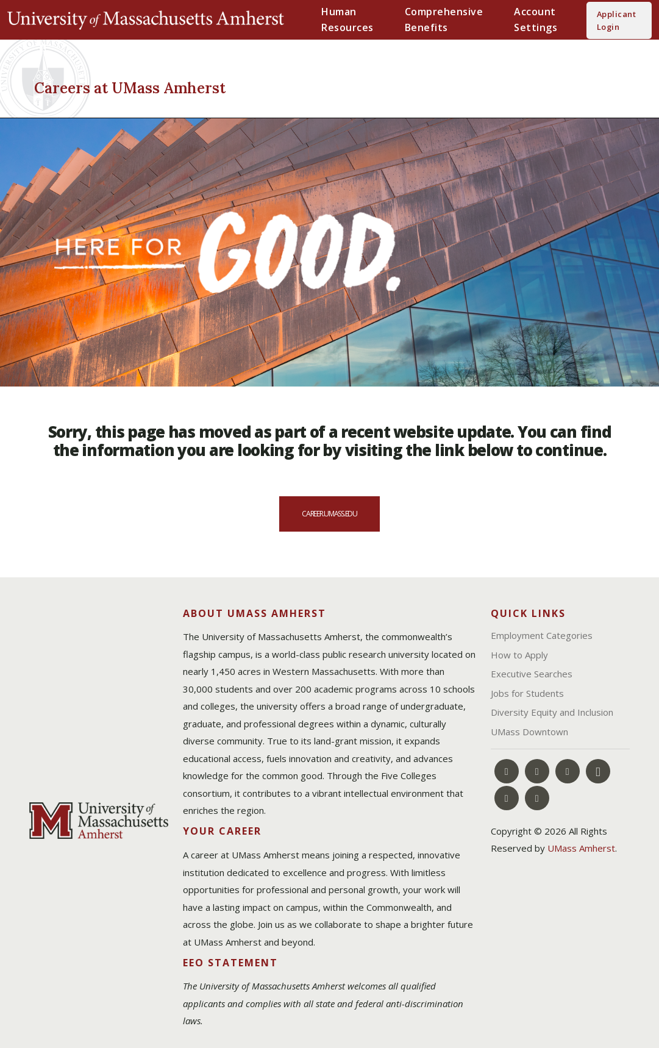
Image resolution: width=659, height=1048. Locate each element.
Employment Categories (542, 635)
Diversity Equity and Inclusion (552, 712)
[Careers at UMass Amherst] (172, 86)
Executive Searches (531, 674)
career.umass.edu (329, 513)
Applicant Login (616, 20)
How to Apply (519, 655)
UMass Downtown (529, 731)
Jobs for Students (527, 693)
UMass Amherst (581, 848)
